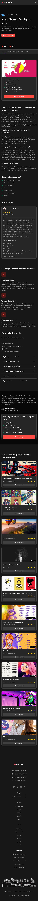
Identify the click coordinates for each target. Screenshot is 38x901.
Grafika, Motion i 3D (19, 864)
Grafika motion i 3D (12, 14)
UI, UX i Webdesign (19, 867)
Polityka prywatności (23, 895)
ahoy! (19, 825)
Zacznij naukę (19, 437)
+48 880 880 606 (20, 780)
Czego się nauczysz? (13, 51)
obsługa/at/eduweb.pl (20, 777)
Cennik (19, 816)
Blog (19, 819)
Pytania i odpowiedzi (20, 770)
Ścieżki (19, 813)
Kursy (19, 809)
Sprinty (19, 835)
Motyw (19, 793)
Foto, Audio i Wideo (19, 857)
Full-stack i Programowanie (19, 861)
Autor (22, 51)
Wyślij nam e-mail (9, 349)
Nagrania (19, 845)
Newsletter (19, 829)
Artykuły (19, 842)
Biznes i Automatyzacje (19, 854)
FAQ (27, 51)
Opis (3, 51)
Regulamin (12, 895)
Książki (19, 838)
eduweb (19, 802)
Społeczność (19, 832)
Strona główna (19, 806)
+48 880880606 (14, 351)
